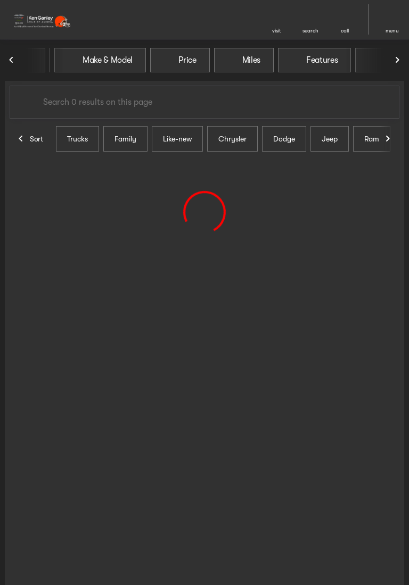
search (310, 31)
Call (345, 31)
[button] (276, 19)
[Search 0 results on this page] (204, 102)
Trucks (77, 139)
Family (125, 139)
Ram (371, 139)
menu (392, 31)
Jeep (330, 139)
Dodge (284, 139)
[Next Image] (397, 60)
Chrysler (232, 139)
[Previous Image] (11, 60)
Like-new (177, 139)
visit (276, 31)
